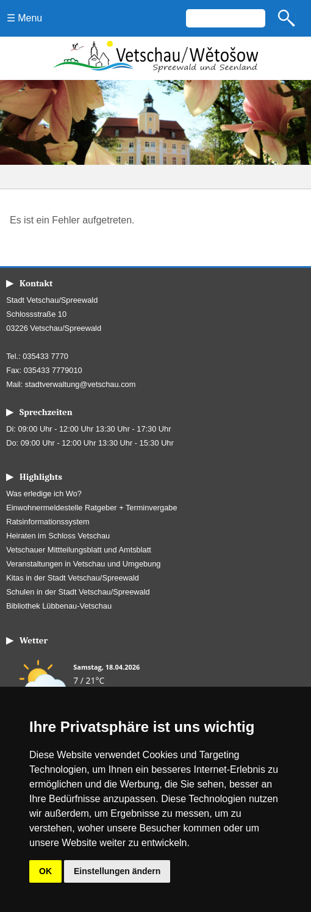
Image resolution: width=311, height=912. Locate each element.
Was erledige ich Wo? (44, 493)
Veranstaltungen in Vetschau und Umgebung (83, 563)
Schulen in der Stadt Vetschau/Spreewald (77, 591)
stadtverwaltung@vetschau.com (80, 384)
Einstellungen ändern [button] (117, 871)
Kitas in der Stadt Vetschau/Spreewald (72, 577)
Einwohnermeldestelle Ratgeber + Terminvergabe (91, 507)
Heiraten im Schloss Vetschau (58, 535)
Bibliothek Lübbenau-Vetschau (59, 605)
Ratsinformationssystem (48, 521)
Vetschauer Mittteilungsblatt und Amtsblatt (78, 549)
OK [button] (45, 871)
